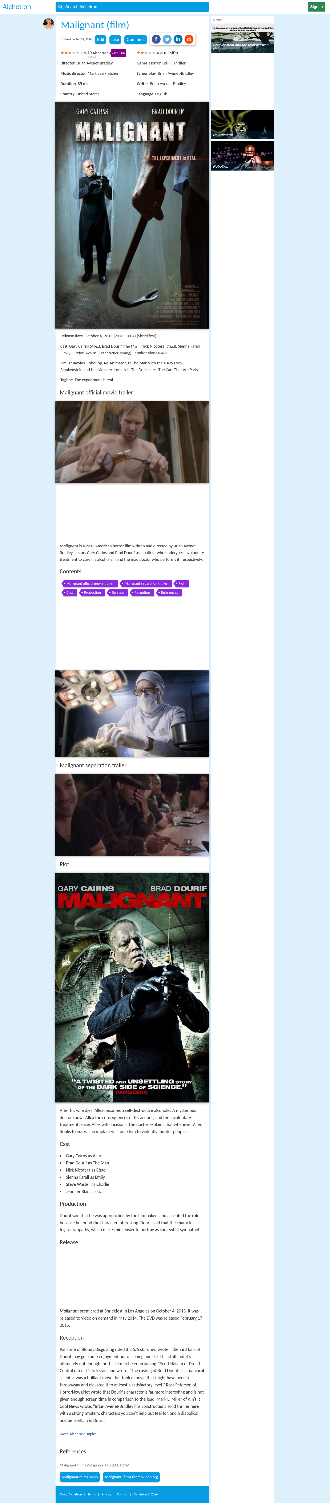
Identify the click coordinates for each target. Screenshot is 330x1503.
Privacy (106, 1494)
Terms (92, 1494)
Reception (142, 592)
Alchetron (17, 7)
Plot (181, 583)
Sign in (316, 7)
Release (118, 592)
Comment (135, 39)
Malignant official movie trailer (90, 583)
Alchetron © (145, 1494)
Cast (70, 592)
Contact (122, 1494)
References (169, 592)
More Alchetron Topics (78, 1433)
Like (115, 39)
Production (92, 592)
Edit (100, 39)
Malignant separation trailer (146, 583)
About (70, 1494)
